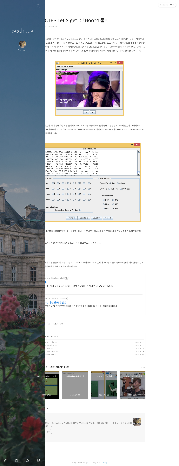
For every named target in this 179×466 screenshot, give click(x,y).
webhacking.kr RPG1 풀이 (65, 342)
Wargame (59, 15)
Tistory (125, 462)
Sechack (22, 30)
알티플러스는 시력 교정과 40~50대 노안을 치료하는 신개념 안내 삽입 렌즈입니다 (95, 286)
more (164, 367)
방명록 (17, 460)
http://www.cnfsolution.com (70, 298)
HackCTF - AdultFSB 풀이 (65, 355)
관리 (39, 460)
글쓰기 (6, 460)
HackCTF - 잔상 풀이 (63, 348)
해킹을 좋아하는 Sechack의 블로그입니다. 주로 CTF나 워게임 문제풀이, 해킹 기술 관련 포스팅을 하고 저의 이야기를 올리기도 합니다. (105, 424)
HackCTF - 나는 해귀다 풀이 (66, 351)
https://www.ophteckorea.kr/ (70, 278)
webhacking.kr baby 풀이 (65, 345)
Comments (61, 408)
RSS (28, 460)
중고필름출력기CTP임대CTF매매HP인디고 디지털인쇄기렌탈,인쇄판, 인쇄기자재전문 (97, 306)
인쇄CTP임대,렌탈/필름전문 (72, 302)
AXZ (109, 462)
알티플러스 (63, 282)
